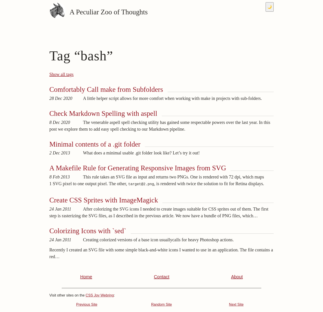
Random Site (161, 304)
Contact (161, 276)
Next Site (236, 304)
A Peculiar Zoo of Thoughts (98, 12)
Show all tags (61, 74)
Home (86, 276)
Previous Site (86, 304)
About (237, 276)
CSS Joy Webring (100, 295)
